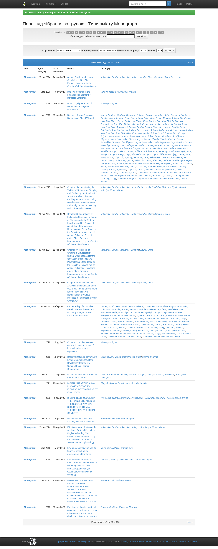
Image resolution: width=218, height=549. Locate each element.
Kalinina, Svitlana (116, 163)
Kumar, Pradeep (108, 115)
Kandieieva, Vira (175, 309)
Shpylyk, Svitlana (109, 383)
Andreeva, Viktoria (116, 327)
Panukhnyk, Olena (114, 121)
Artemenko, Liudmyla (160, 124)
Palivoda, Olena (182, 315)
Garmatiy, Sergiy (108, 178)
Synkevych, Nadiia (133, 121)
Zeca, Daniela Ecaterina (154, 121)
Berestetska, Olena (110, 324)
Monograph (30, 77)
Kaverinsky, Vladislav (151, 187)
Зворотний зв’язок (188, 541)
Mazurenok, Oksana (118, 136)
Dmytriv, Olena (178, 127)
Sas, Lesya (176, 77)
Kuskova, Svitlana (128, 318)
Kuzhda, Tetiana (175, 139)
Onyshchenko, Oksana (173, 136)
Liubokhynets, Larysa (131, 142)
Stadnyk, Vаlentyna (126, 115)
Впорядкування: (90, 50)
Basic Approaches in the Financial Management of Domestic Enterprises (79, 95)
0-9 (69, 32)
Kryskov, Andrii (171, 163)
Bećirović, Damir (127, 166)
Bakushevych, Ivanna (159, 157)
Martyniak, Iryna (178, 157)
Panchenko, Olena (171, 336)
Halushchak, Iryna (142, 160)
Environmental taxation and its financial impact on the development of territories (81, 451)
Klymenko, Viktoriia (146, 315)
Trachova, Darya (178, 318)
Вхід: (180, 4)
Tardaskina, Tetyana (110, 142)
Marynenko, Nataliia (126, 374)
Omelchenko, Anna (134, 118)
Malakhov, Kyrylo (170, 187)
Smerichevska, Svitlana (132, 306)
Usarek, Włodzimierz (110, 306)
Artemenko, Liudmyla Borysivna (115, 398)
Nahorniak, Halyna (161, 127)
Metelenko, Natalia (140, 133)
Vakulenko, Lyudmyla (130, 187)
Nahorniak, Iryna (179, 124)
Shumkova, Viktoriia (150, 148)
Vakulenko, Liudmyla (129, 77)
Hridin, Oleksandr (161, 318)
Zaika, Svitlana (145, 318)
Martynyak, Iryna (150, 357)
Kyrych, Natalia (108, 133)
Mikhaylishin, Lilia (133, 163)
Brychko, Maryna (126, 175)
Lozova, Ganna (128, 315)
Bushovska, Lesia (150, 142)
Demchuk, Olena (108, 321)
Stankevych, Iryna (137, 136)
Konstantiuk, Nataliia (126, 92)
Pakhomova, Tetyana (168, 145)
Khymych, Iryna (134, 169)
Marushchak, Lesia (127, 172)
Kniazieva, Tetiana (116, 336)
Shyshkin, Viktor (108, 139)
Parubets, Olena (133, 336)
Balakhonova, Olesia (156, 309)
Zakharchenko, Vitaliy (154, 327)
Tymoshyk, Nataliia (152, 169)
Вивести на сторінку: (128, 50)
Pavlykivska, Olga (109, 172)
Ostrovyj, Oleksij (129, 330)
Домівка (35, 4)
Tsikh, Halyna (107, 157)
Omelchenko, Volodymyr (112, 118)
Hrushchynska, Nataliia (129, 312)
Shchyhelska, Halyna (153, 163)
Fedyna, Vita (143, 178)
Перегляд (50, 4)
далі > (190, 62)
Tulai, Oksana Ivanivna (177, 398)
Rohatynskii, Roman (126, 127)
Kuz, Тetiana (125, 124)
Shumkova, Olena (119, 148)
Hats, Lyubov (127, 160)
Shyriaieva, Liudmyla (110, 330)
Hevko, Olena (146, 77)
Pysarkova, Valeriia (173, 312)
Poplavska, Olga (167, 142)
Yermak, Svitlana (134, 151)
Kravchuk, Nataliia (158, 178)
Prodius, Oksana (184, 142)
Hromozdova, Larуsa (166, 306)
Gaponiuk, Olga (128, 130)
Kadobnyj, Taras (162, 77)
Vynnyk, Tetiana (108, 92)
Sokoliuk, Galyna (145, 115)
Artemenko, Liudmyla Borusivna (116, 480)
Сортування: (49, 50)
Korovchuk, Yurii (144, 166)
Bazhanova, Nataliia (162, 175)
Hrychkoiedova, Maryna (112, 333)
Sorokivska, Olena (125, 139)
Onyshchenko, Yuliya (172, 169)
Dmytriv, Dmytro (144, 127)
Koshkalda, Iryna (177, 160)
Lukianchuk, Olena (153, 118)
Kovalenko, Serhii (109, 312)
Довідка (64, 4)
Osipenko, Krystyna (180, 115)
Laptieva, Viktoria (135, 327)
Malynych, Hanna (143, 175)
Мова (189, 4)
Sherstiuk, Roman (140, 124)
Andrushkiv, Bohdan (168, 130)
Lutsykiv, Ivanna (142, 139)
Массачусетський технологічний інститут (139, 541)
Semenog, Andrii (166, 151)
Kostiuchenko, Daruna (151, 324)
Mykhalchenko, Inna (133, 333)
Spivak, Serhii (157, 133)
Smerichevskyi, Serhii (145, 321)
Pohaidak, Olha (123, 133)
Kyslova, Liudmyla (125, 145)
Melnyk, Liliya (124, 154)
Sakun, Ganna (154, 136)
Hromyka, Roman (120, 309)
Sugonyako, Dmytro (151, 336)
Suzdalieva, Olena (146, 330)
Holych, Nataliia (108, 127)
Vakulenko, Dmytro (110, 77)
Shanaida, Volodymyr (142, 154)
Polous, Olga (179, 330)
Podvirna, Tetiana (182, 172)
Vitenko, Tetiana (168, 148)
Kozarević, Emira (161, 166)
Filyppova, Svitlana (174, 327)
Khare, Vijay (170, 154)
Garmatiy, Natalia (181, 175)
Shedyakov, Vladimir (110, 315)
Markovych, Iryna (109, 103)
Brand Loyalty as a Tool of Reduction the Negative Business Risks (79, 106)
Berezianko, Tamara (172, 324)
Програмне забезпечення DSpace (73, 541)
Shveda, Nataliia (159, 139)
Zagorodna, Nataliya (110, 418)
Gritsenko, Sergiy (152, 333)
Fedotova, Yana (141, 157)
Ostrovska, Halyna (109, 124)
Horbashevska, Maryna (146, 145)
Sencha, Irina (171, 133)
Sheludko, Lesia (160, 160)
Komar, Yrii (150, 306)
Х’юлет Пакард (170, 541)
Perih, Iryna (134, 148)
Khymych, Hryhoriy (123, 157)
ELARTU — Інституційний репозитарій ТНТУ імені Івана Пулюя (58, 12)
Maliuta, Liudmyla (175, 121)
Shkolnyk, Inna (150, 151)
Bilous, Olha (173, 178)
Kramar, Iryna (184, 154)
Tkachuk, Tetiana (171, 118)
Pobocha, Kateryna (126, 178)
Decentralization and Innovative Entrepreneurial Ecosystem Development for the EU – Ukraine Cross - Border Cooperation (82, 363)
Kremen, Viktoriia (109, 175)
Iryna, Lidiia (158, 154)
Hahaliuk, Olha (186, 130)
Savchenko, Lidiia (164, 321)
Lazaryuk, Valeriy (117, 151)
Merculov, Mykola (137, 309)
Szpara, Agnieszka (117, 169)
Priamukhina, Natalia (129, 324)
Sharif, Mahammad (110, 166)
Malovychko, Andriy (110, 318)
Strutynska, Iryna (109, 154)
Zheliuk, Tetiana (181, 321)
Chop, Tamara (185, 163)
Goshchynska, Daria (110, 160)
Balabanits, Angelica (110, 130)
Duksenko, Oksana (165, 315)
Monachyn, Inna (108, 145)
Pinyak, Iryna (124, 383)
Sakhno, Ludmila (125, 321)
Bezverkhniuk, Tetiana (147, 130)
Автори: (151, 50)
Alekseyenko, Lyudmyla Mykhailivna (148, 398)
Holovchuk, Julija (162, 115)
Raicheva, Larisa (164, 330)
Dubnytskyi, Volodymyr (152, 312)
